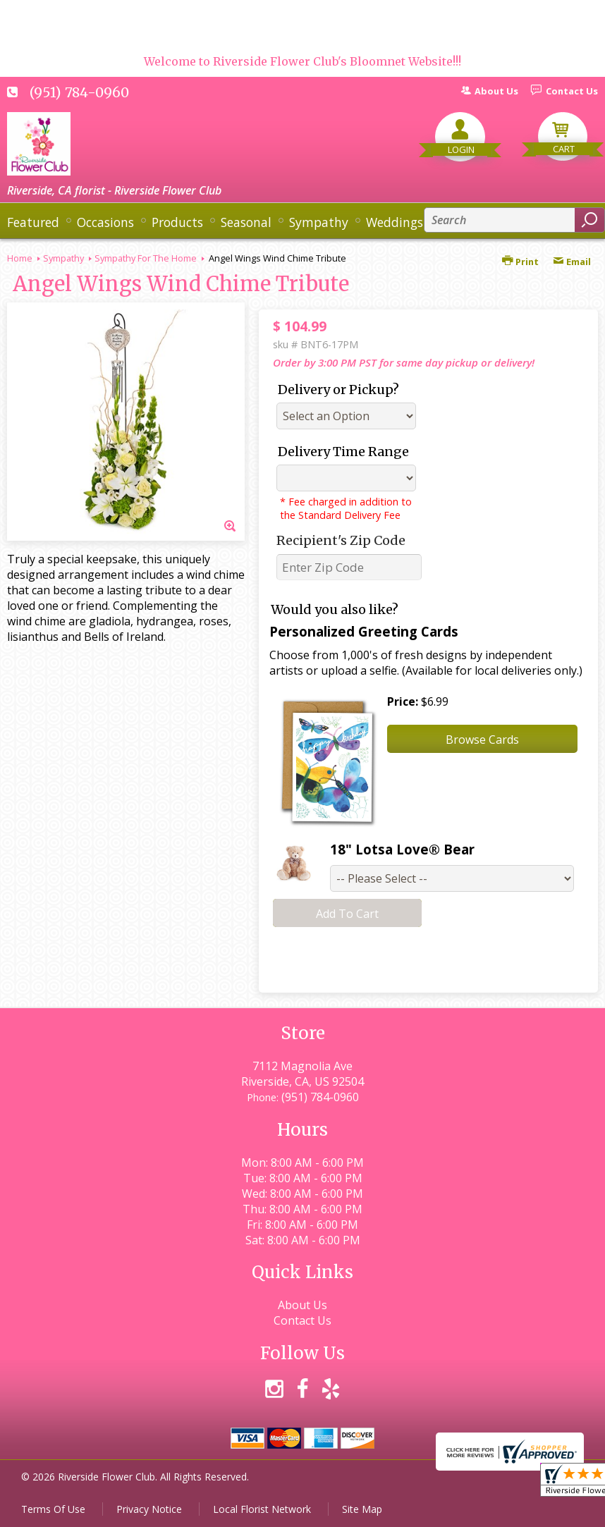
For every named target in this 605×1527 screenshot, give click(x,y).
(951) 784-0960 (79, 92)
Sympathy (63, 258)
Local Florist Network (262, 1509)
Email (572, 261)
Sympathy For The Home (145, 258)
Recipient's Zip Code (340, 540)
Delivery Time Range (343, 451)
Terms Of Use (53, 1509)
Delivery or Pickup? (338, 389)
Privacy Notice (149, 1509)
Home (19, 258)
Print (520, 261)
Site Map (362, 1509)
